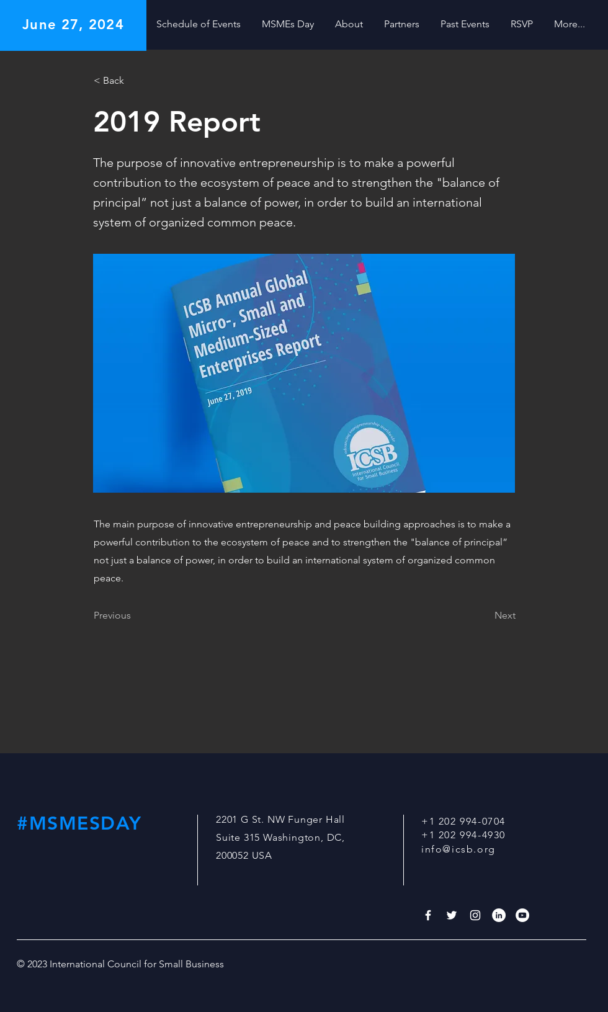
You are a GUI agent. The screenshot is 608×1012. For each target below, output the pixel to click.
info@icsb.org (458, 849)
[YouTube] (522, 915)
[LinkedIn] (499, 915)
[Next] (485, 616)
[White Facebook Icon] (428, 915)
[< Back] (135, 80)
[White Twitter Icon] (451, 915)
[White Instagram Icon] (475, 915)
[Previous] (135, 616)
